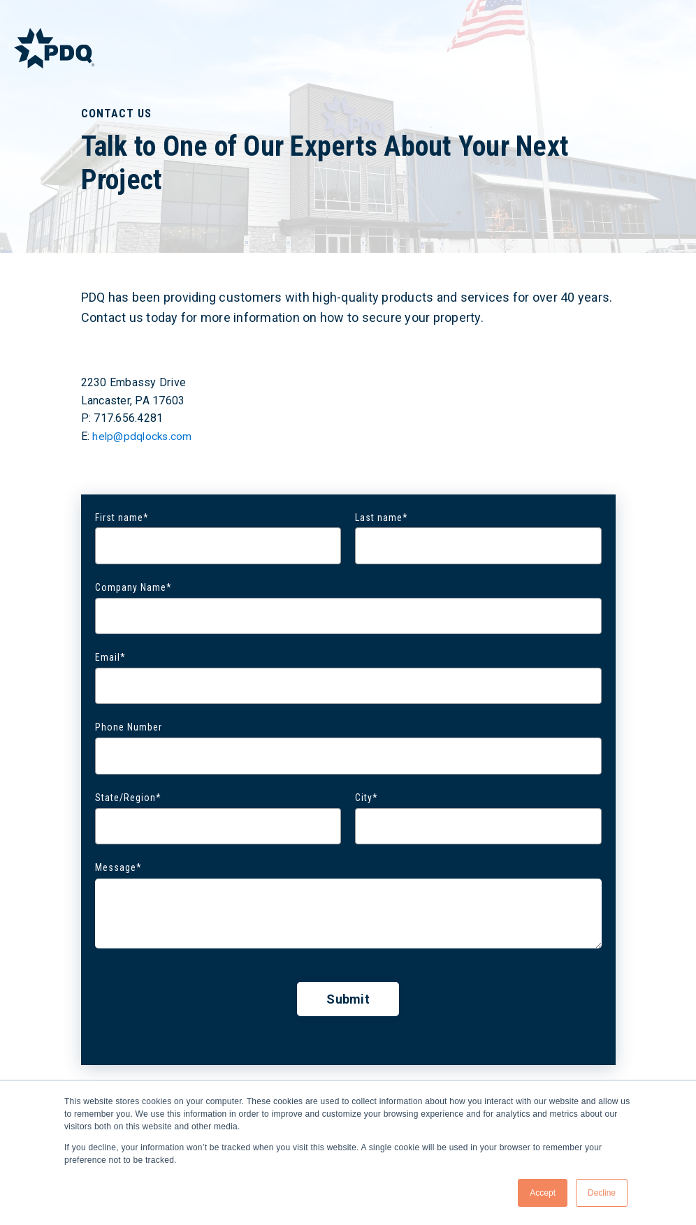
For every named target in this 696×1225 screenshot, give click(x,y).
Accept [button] (543, 1193)
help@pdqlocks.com (143, 436)
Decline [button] (602, 1193)
